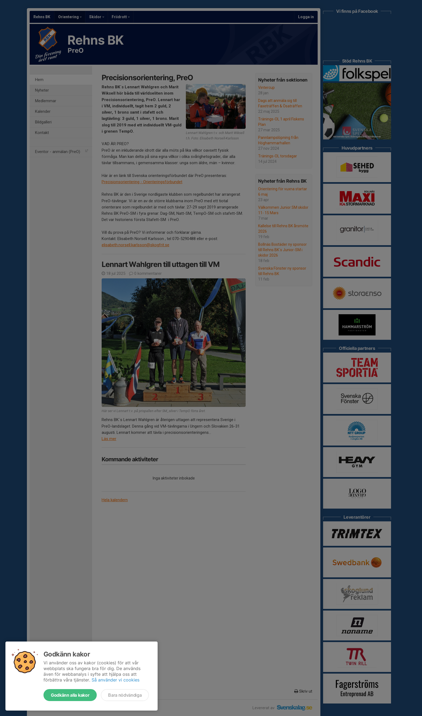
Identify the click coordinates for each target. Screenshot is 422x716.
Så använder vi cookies (115, 680)
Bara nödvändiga (125, 695)
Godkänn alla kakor (70, 695)
